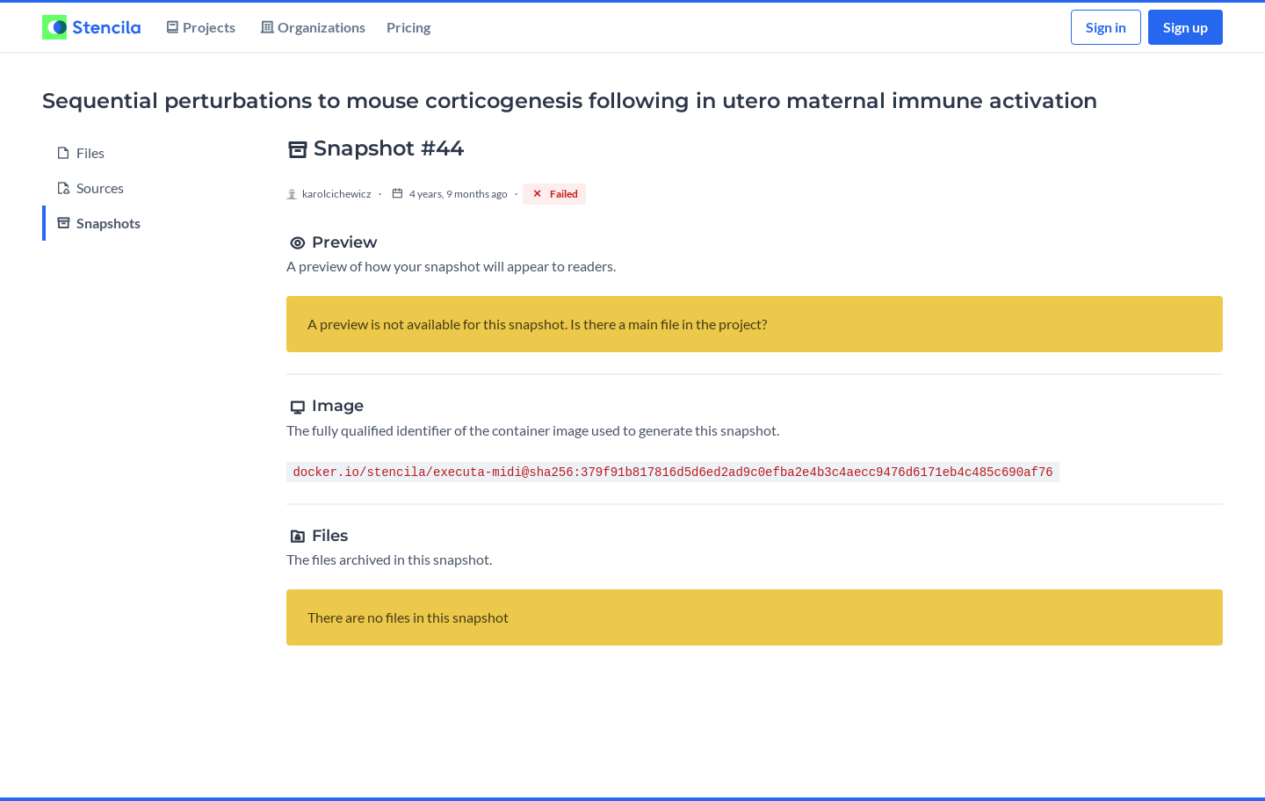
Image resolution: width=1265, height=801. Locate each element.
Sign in (1106, 26)
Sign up (1185, 26)
